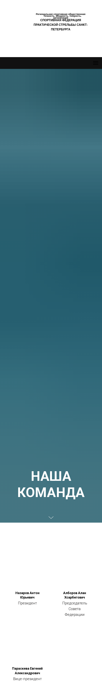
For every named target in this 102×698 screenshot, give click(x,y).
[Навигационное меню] (95, 63)
